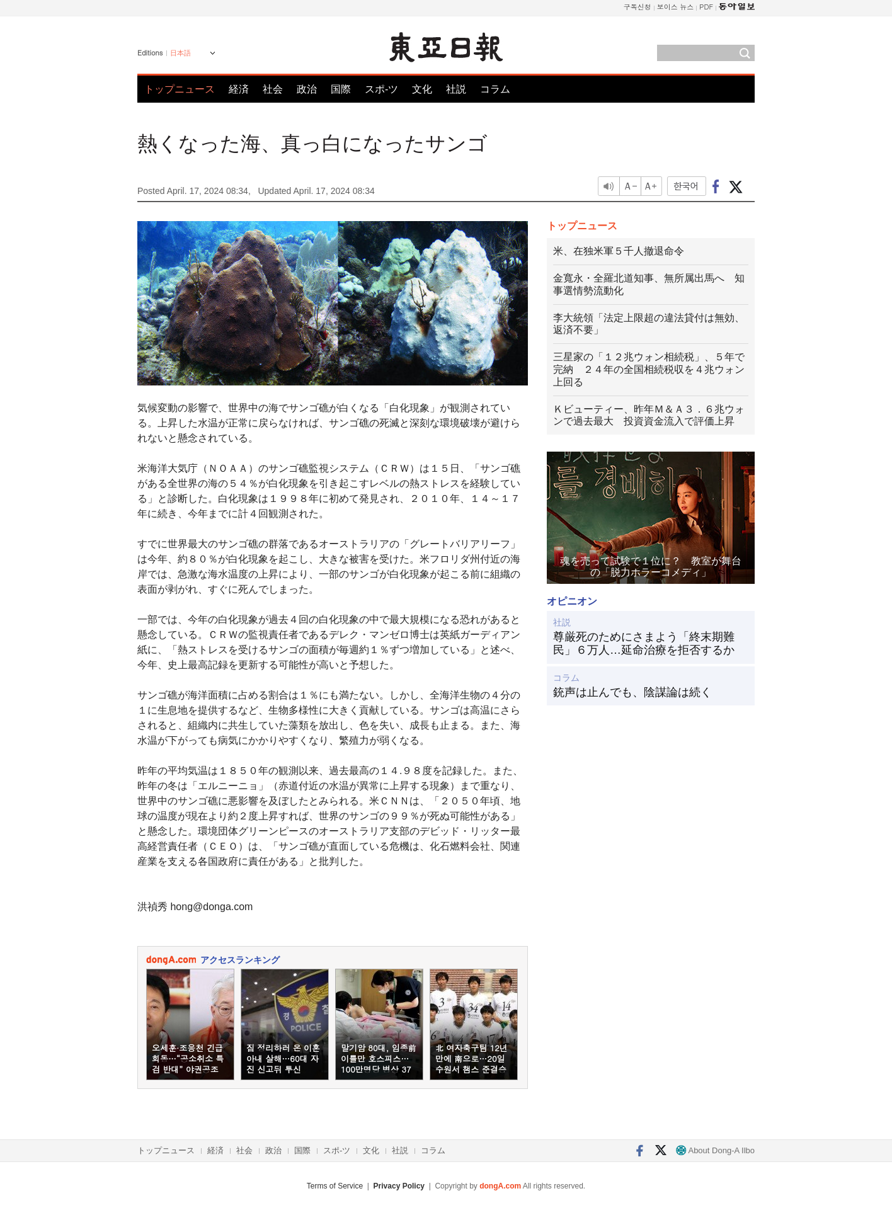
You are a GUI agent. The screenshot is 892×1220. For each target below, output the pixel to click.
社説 (456, 89)
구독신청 (637, 6)
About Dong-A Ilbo (715, 1150)
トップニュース (179, 89)
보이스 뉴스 (675, 6)
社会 (273, 89)
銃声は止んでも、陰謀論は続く (632, 692)
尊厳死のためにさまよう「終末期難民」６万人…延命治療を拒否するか (644, 643)
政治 (307, 89)
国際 (341, 89)
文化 (422, 89)
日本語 (180, 53)
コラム (495, 89)
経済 (239, 89)
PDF (706, 6)
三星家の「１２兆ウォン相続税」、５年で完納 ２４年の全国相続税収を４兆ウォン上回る (649, 369)
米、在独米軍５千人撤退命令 (618, 251)
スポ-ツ (381, 89)
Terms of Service (335, 1186)
